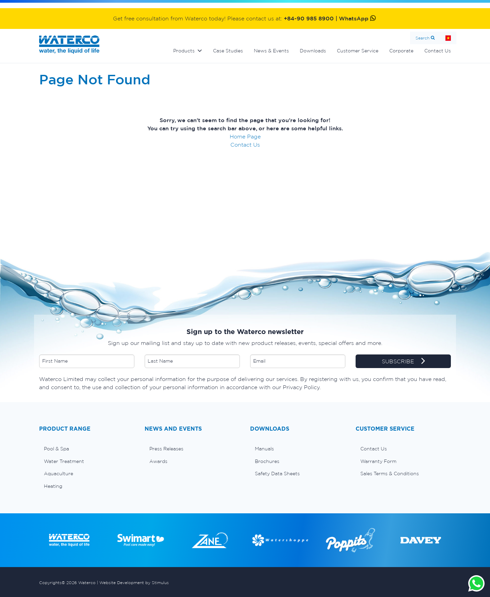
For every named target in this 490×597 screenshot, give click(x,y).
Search (422, 38)
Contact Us (437, 50)
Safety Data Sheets (277, 473)
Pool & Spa (56, 448)
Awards (158, 461)
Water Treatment (64, 461)
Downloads (313, 50)
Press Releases (166, 448)
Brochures (267, 461)
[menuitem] (86, 449)
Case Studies (228, 50)
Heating (53, 486)
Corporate (401, 50)
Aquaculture (58, 473)
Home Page (245, 136)
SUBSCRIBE (403, 361)
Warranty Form (378, 461)
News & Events (271, 50)
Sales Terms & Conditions (389, 473)
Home (448, 38)
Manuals (264, 448)
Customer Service (357, 50)
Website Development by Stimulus (134, 582)
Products (184, 50)
